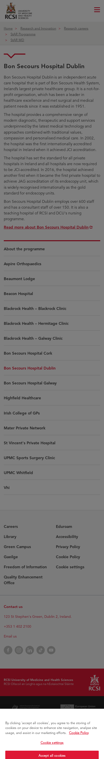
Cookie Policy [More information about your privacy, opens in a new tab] (79, 736)
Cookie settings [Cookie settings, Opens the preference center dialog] (52, 746)
